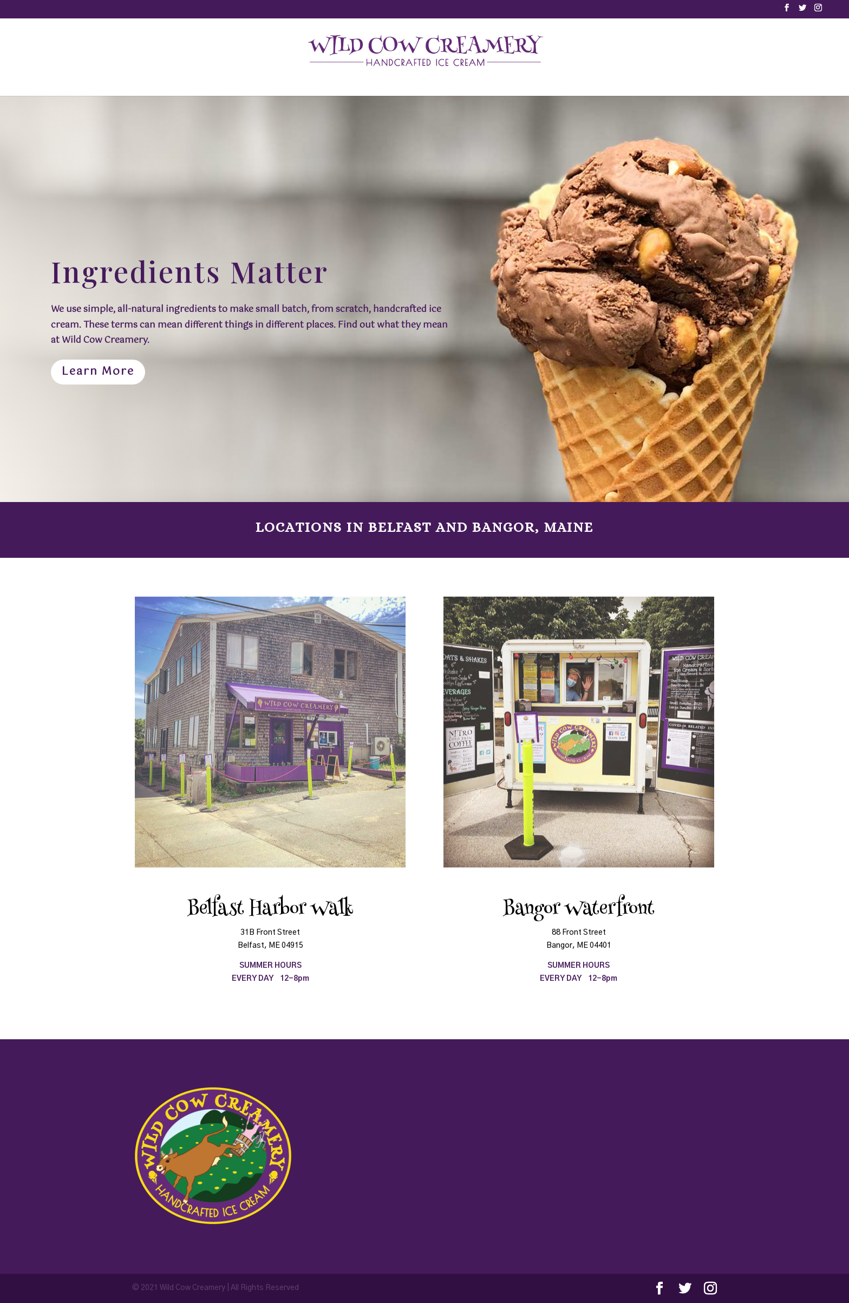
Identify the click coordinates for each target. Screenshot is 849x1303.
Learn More (98, 372)
